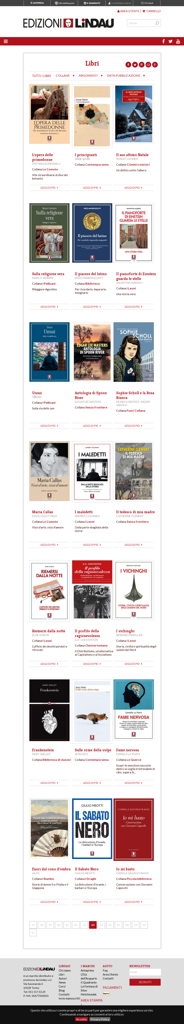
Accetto (81, 1019)
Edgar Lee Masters (88, 401)
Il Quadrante (89, 982)
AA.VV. (36, 873)
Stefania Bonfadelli (46, 163)
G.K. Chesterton (86, 639)
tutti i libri (41, 76)
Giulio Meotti (85, 873)
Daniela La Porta (128, 754)
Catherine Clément (130, 516)
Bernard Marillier (129, 635)
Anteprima (87, 970)
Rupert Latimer (127, 158)
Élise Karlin (40, 635)
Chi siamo (65, 970)
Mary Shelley (41, 754)
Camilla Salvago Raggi (132, 873)
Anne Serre (82, 158)
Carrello (151, 11)
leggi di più (49, 187)
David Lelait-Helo (44, 516)
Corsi (62, 986)
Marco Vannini (42, 278)
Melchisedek (88, 994)
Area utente (128, 11)
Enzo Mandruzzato (89, 278)
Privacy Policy (100, 1019)
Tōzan (36, 397)
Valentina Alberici (129, 282)
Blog (62, 990)
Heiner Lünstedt (127, 401)
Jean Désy (81, 754)
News (62, 982)
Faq (105, 970)
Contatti (64, 994)
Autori (63, 978)
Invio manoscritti (69, 998)
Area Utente (110, 974)
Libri (61, 974)
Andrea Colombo (87, 516)
